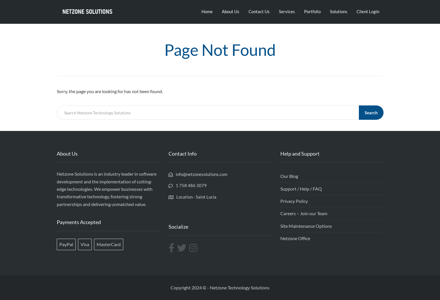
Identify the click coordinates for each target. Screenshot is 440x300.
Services (287, 11)
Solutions (338, 11)
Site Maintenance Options (306, 226)
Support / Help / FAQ (301, 188)
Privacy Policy (294, 201)
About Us (230, 11)
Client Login (368, 11)
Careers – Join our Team (303, 213)
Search (371, 112)
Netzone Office (295, 238)
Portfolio (312, 11)
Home (207, 11)
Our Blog (289, 176)
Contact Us (259, 11)
